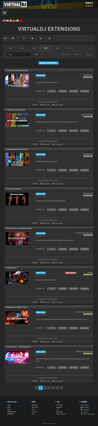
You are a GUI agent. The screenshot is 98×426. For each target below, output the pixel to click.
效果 (34, 48)
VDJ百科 (35, 412)
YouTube (85, 407)
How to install (58, 104)
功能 (8, 409)
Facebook (85, 405)
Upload (89, 54)
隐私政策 (59, 412)
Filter (78, 54)
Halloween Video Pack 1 (17, 307)
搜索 (36, 54)
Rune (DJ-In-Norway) (85, 233)
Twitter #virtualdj (87, 414)
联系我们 (59, 407)
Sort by (66, 54)
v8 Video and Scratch (16, 110)
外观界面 (10, 414)
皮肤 (22, 48)
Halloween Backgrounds (17, 149)
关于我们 (59, 405)
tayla (91, 272)
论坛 (33, 414)
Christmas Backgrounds (17, 70)
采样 (46, 48)
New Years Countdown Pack (19, 228)
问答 (33, 409)
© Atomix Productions (49, 423)
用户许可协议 (60, 414)
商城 (8, 407)
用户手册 (35, 407)
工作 (57, 409)
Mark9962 (89, 75)
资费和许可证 (11, 412)
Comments (46, 104)
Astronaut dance (14, 189)
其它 (69, 48)
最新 (10, 48)
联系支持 (35, 405)
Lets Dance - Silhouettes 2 (18, 347)
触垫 (57, 48)
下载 (8, 405)
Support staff (88, 114)
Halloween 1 (12, 268)
